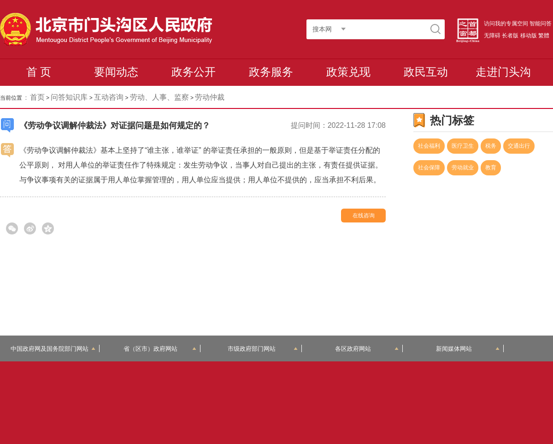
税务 (490, 146)
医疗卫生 (463, 146)
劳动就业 (463, 167)
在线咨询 (364, 215)
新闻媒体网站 (468, 348)
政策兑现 (348, 72)
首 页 (39, 72)
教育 (490, 167)
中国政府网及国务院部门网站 (53, 348)
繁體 (543, 35)
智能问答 (540, 23)
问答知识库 (69, 97)
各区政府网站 (367, 348)
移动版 (528, 35)
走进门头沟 (503, 72)
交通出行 (519, 146)
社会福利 (429, 146)
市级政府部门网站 (263, 348)
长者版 (510, 35)
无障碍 (492, 35)
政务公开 (193, 72)
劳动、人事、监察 (159, 97)
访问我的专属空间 (506, 23)
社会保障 (429, 167)
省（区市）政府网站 (160, 348)
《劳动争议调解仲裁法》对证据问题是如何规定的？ (114, 125)
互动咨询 (109, 97)
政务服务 (271, 72)
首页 (37, 97)
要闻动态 (116, 72)
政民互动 (426, 72)
